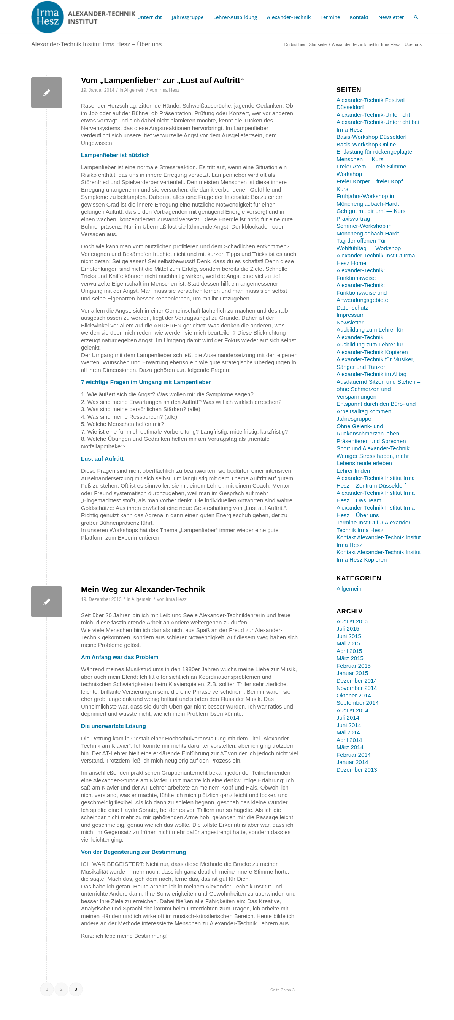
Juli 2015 (348, 628)
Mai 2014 (348, 732)
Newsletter (350, 322)
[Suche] (416, 17)
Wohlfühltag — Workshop (369, 248)
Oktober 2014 (354, 695)
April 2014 (349, 740)
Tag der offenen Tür (361, 240)
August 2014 (352, 710)
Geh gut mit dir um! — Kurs (371, 211)
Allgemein (134, 90)
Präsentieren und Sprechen (371, 441)
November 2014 (357, 688)
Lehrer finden (353, 470)
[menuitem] (149, 17)
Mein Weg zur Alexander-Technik (143, 589)
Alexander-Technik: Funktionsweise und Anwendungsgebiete (362, 292)
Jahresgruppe (354, 418)
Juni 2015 (349, 636)
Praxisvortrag (353, 218)
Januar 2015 (352, 673)
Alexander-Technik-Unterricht (373, 114)
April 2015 (349, 651)
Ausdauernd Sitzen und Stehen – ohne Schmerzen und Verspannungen (378, 389)
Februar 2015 (354, 666)
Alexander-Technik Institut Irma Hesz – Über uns (96, 44)
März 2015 (350, 658)
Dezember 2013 (357, 769)
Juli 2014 (348, 717)
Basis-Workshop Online (366, 144)
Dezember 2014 (357, 680)
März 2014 (350, 747)
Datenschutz (352, 307)
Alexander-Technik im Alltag (371, 374)
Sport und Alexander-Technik (373, 448)
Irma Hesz (169, 90)
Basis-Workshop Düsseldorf (372, 136)
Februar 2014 (354, 754)
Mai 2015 (348, 643)
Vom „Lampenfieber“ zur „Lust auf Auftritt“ (162, 80)
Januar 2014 (352, 762)
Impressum (351, 314)
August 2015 (352, 621)
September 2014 (358, 702)
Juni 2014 (349, 725)
